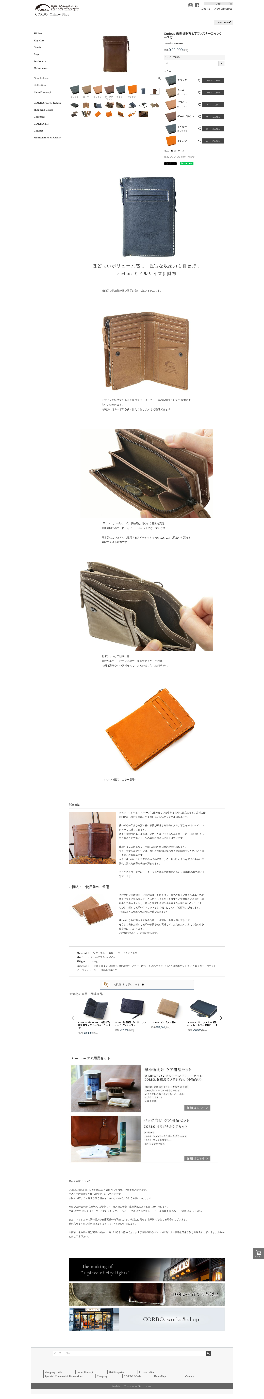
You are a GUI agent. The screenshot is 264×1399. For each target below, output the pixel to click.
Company (39, 116)
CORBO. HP (41, 123)
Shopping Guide (43, 109)
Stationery (40, 61)
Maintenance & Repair (47, 137)
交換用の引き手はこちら (129, 984)
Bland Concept (42, 92)
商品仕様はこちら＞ (174, 151)
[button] (73, 1018)
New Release (41, 78)
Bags (36, 54)
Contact (38, 130)
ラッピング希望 (173, 57)
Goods (37, 47)
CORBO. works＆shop (47, 103)
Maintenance (41, 68)
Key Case (39, 40)
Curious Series (223, 22)
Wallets (38, 33)
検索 (208, 1353)
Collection (40, 85)
